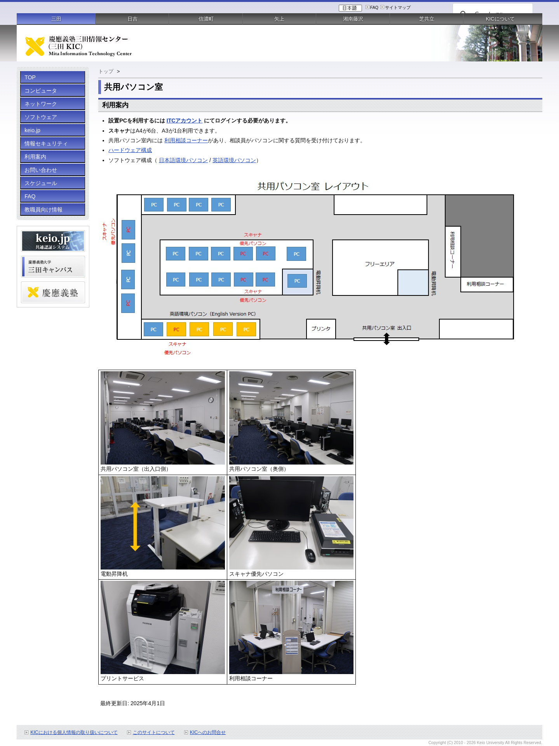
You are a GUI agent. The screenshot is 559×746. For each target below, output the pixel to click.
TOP (30, 77)
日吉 (132, 19)
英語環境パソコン (234, 160)
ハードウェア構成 (130, 150)
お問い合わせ (40, 170)
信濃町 (206, 19)
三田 (56, 19)
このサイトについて (154, 732)
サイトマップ (398, 7)
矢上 (279, 19)
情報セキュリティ (46, 143)
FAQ (374, 7)
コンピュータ (40, 90)
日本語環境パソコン (183, 160)
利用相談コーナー (186, 140)
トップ (105, 71)
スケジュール (40, 183)
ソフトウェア (40, 117)
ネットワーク (40, 104)
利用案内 (35, 157)
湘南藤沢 (353, 19)
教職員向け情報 (43, 209)
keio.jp (32, 130)
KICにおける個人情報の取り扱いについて (74, 732)
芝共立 (426, 19)
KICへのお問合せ (208, 732)
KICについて (500, 19)
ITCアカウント (185, 120)
